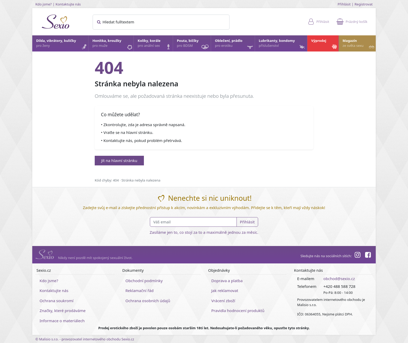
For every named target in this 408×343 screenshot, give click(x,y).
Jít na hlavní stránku (119, 160)
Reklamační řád (139, 290)
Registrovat (363, 4)
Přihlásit (343, 4)
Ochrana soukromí (57, 300)
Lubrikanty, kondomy (282, 44)
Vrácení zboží (223, 300)
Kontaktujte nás (68, 4)
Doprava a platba (227, 280)
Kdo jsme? (43, 4)
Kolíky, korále (155, 44)
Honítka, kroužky (112, 44)
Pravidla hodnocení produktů (237, 310)
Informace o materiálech (62, 320)
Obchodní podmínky (144, 280)
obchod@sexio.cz (339, 278)
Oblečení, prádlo (234, 44)
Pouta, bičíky (193, 44)
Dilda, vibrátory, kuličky (62, 44)
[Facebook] (368, 255)
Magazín (359, 44)
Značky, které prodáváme (63, 310)
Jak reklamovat (224, 290)
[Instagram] (357, 255)
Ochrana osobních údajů (147, 300)
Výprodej (324, 44)
